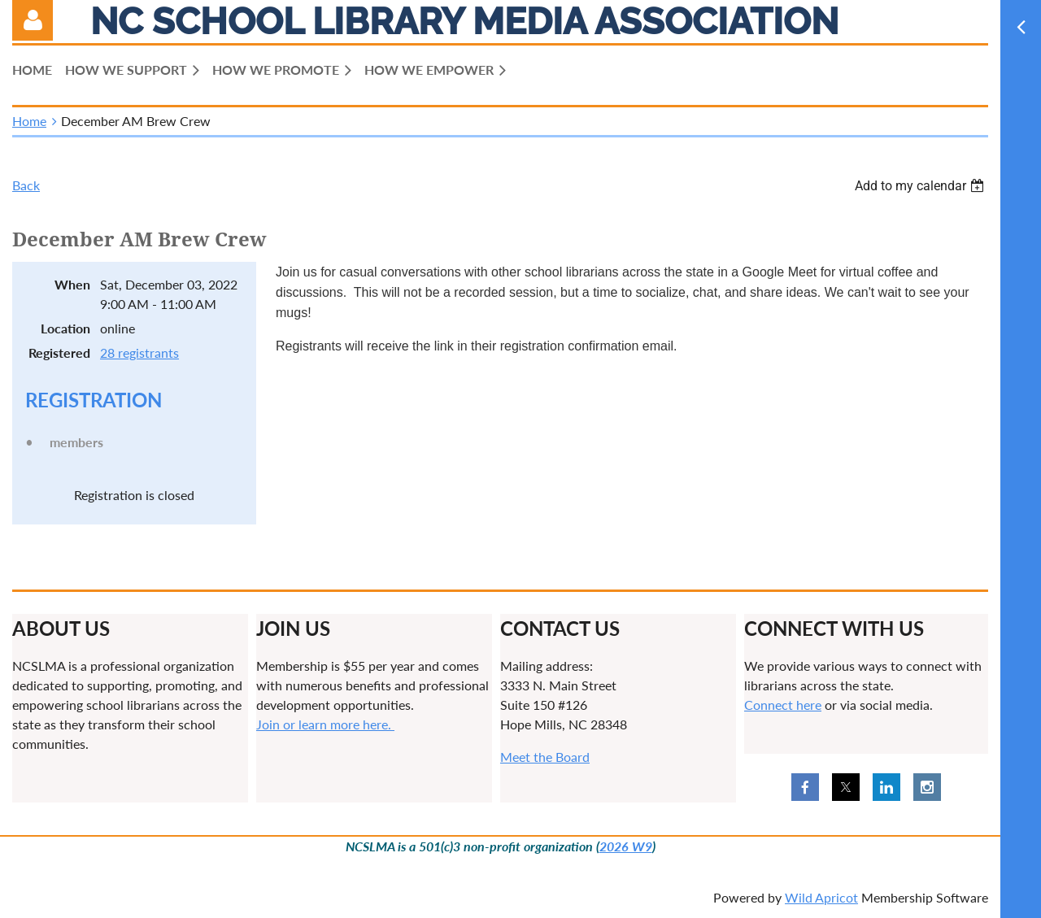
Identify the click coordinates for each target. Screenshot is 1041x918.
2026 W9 (625, 846)
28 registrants (139, 352)
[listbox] (921, 186)
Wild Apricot (821, 897)
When (72, 284)
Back (26, 185)
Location (65, 328)
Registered (59, 352)
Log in (32, 20)
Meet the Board (545, 756)
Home (29, 120)
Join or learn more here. (325, 724)
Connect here (782, 704)
